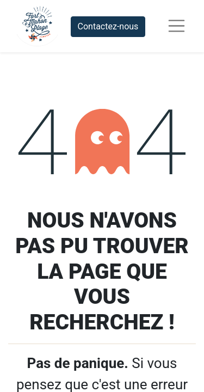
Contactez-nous (108, 26)
